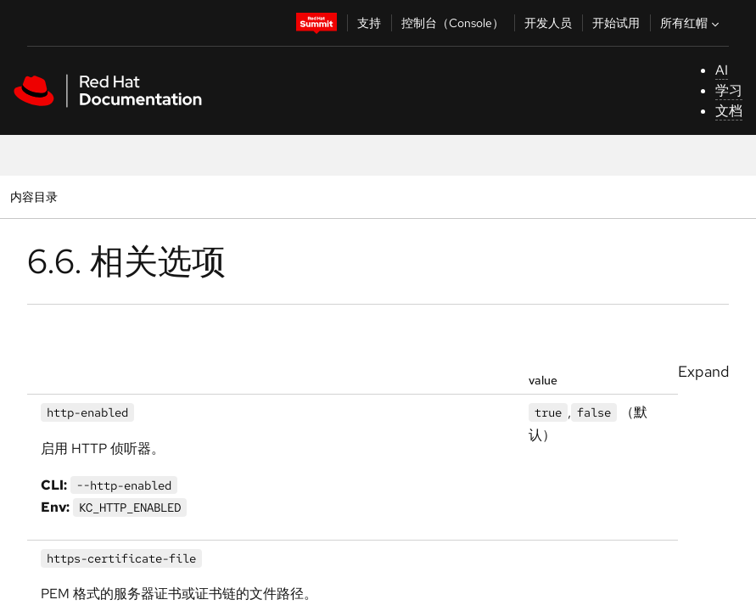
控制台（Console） (452, 23)
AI (721, 70)
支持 (369, 23)
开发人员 (548, 23)
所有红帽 (691, 23)
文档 (728, 111)
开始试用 (616, 23)
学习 (728, 90)
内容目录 (33, 196)
